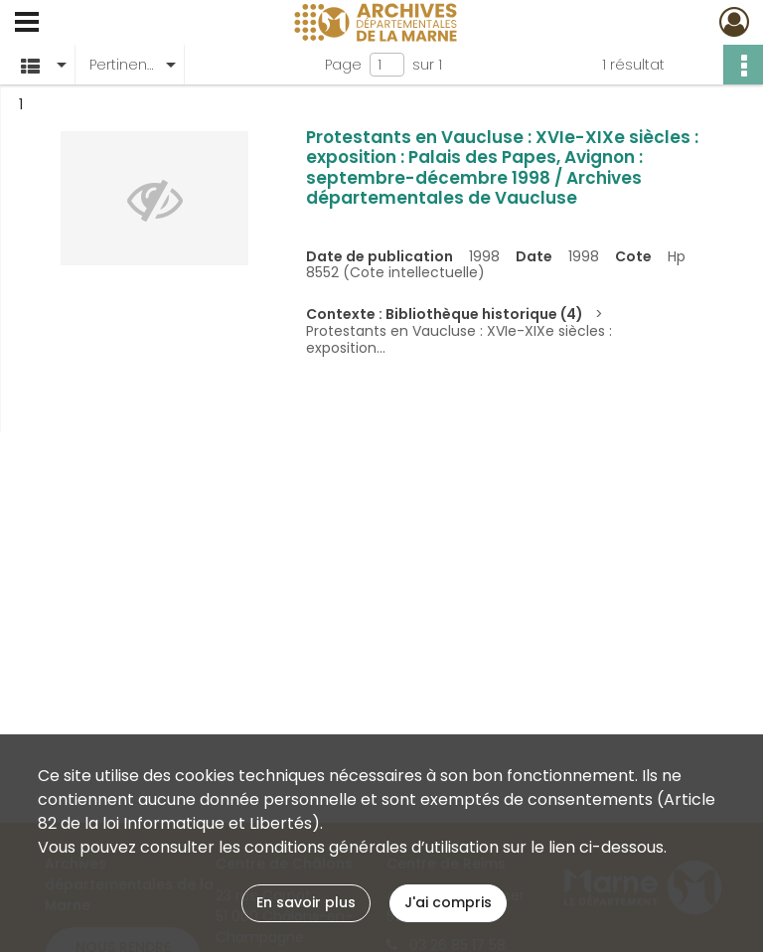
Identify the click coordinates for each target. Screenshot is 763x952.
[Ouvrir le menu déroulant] (27, 24)
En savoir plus (306, 902)
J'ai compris (448, 902)
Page (343, 65)
